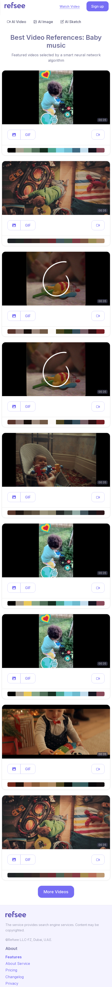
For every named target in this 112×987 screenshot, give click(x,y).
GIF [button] (28, 134)
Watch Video (70, 6)
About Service (17, 963)
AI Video (16, 21)
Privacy (11, 983)
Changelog (14, 977)
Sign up (97, 6)
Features (13, 957)
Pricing (11, 970)
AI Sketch (70, 21)
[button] (14, 135)
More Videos (56, 891)
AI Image (43, 21)
